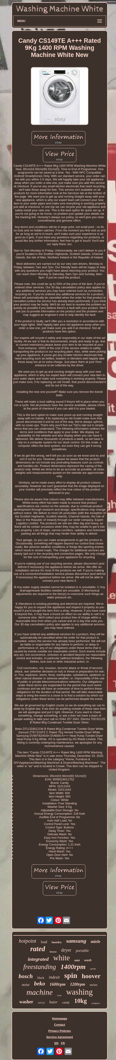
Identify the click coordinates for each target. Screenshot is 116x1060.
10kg (80, 1000)
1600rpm (58, 984)
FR (63, 1043)
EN (56, 1043)
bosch (26, 976)
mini (77, 960)
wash (87, 960)
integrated (38, 959)
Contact (59, 1024)
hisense (53, 951)
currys (41, 1002)
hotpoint (27, 941)
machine (39, 992)
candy (66, 1002)
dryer (66, 950)
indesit (54, 977)
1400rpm (73, 966)
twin (59, 995)
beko (39, 983)
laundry (57, 942)
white (61, 958)
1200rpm (77, 984)
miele (95, 941)
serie (93, 968)
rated (37, 949)
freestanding (39, 966)
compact (95, 1003)
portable (82, 950)
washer (26, 1001)
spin (70, 975)
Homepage (59, 1018)
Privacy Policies (59, 1031)
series (93, 985)
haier (53, 1002)
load (44, 942)
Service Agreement (59, 1037)
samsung (76, 941)
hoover (91, 976)
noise (26, 985)
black (40, 978)
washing (79, 992)
